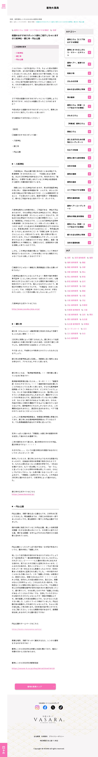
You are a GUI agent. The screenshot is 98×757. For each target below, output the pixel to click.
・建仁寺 (17, 56)
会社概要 (37, 736)
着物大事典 (31, 22)
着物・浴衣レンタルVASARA (18, 22)
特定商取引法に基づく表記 (49, 741)
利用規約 (44, 736)
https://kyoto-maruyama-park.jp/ (26, 629)
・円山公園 (18, 59)
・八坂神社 (18, 53)
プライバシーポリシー (56, 736)
